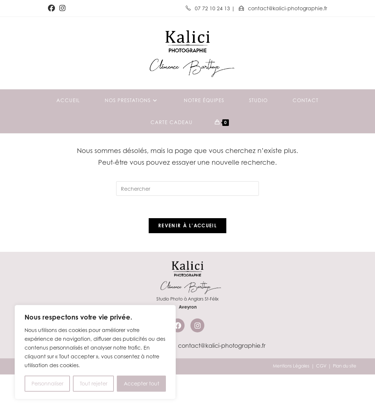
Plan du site (344, 405)
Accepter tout (141, 383)
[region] (95, 352)
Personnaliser (47, 383)
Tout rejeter (93, 383)
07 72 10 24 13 (208, 8)
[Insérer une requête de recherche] (187, 228)
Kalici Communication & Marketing (110, 405)
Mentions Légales (291, 405)
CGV (321, 405)
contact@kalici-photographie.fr (283, 8)
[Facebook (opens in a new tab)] (52, 8)
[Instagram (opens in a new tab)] (62, 8)
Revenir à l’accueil (187, 265)
